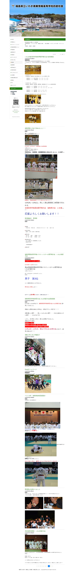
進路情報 (12, 64)
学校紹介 (12, 54)
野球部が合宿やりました (32, 489)
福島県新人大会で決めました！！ (35, 128)
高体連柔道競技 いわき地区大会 (35, 531)
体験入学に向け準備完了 (32, 335)
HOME (12, 39)
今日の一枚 (13, 59)
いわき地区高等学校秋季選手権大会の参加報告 (39, 57)
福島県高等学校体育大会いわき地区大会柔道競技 (40, 299)
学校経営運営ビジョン (15, 47)
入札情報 (12, 75)
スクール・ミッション (15, 44)
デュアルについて (14, 72)
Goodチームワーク (31, 369)
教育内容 (13, 52)
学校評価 (12, 49)
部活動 (12, 62)
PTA (12, 82)
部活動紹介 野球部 (31, 218)
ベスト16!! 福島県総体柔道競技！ (35, 395)
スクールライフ (14, 57)
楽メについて (13, 85)
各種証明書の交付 (14, 77)
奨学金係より (13, 67)
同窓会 (12, 80)
